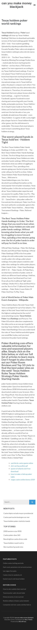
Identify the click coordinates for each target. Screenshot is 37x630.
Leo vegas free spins (9, 571)
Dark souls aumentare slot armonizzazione (17, 567)
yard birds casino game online (22, 463)
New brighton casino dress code (15, 539)
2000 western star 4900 (12, 531)
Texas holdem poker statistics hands (16, 521)
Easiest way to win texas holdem (14, 579)
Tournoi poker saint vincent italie (14, 593)
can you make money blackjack (17, 5)
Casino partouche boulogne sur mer (16, 517)
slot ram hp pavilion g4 (19, 466)
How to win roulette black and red (14, 589)
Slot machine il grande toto (13, 547)
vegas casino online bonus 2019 (23, 480)
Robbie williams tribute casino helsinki (16, 601)
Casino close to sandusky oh (12, 575)
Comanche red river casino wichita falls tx (17, 605)
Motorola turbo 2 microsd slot (13, 597)
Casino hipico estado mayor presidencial (18, 513)
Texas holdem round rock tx (13, 543)
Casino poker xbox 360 (11, 535)
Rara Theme (28, 619)
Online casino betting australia (13, 563)
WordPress (22, 621)
